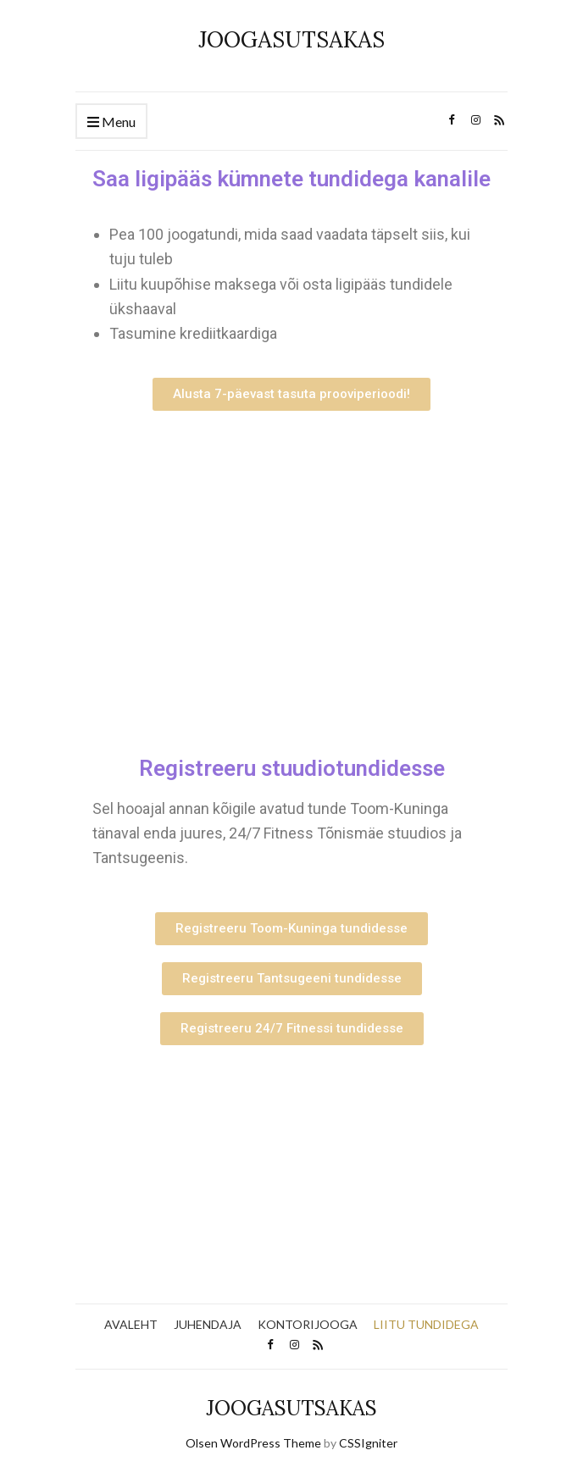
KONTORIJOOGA (308, 1324)
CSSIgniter (368, 1443)
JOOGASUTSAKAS (291, 39)
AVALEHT (131, 1324)
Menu (111, 122)
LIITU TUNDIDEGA (426, 1324)
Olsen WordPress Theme (253, 1443)
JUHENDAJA (208, 1324)
